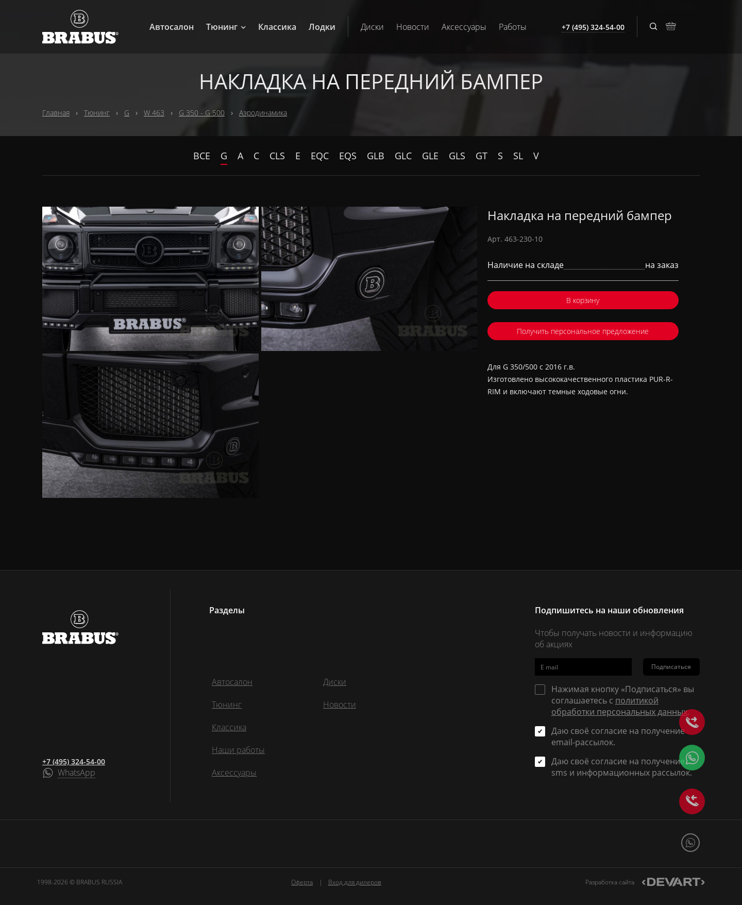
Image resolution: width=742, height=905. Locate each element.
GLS (457, 155)
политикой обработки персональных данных (619, 706)
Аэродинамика (263, 113)
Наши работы (238, 750)
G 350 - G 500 (202, 113)
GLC (403, 155)
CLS (277, 155)
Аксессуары (464, 26)
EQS (348, 155)
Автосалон (171, 26)
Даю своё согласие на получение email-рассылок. (618, 736)
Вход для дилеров (354, 882)
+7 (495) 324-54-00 (73, 761)
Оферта (302, 882)
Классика (277, 26)
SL (518, 155)
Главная (56, 113)
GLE (430, 155)
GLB (375, 155)
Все (201, 155)
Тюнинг (226, 26)
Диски (372, 26)
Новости (412, 26)
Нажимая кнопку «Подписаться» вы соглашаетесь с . (622, 700)
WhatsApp (76, 773)
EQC (320, 155)
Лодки (322, 26)
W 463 (154, 113)
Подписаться (671, 666)
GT (481, 155)
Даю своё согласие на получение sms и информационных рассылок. (621, 767)
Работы (513, 26)
